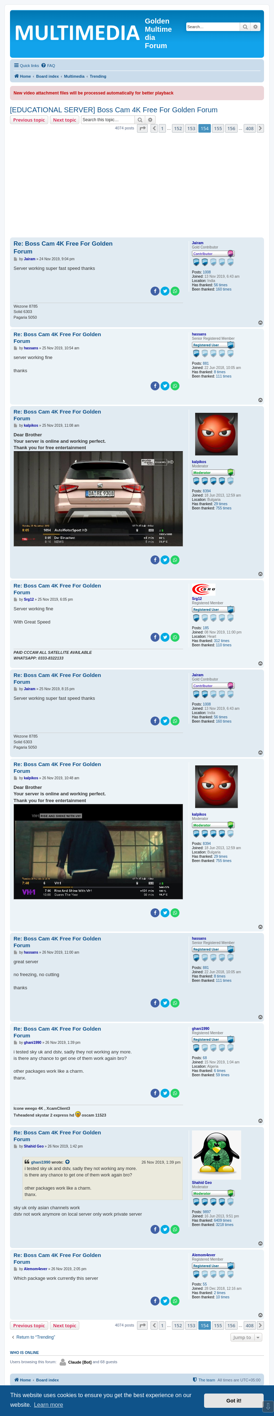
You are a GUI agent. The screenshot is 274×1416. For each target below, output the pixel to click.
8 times (219, 372)
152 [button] (178, 128)
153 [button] (191, 128)
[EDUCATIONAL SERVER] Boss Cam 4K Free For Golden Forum (114, 110)
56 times (221, 285)
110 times (223, 645)
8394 (207, 491)
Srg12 (197, 599)
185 (206, 628)
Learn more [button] (48, 1405)
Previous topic (29, 120)
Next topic (64, 120)
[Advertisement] (137, 186)
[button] (142, 128)
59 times (222, 1075)
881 (206, 363)
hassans (199, 334)
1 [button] (162, 128)
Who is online (24, 1352)
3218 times (224, 1225)
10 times (222, 1297)
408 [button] (250, 128)
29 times (221, 504)
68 (205, 1058)
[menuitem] (48, 65)
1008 (207, 272)
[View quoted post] (68, 1162)
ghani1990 (200, 1029)
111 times (223, 376)
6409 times (223, 1220)
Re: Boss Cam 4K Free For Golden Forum (63, 247)
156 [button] (231, 128)
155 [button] (218, 128)
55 (205, 1284)
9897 (207, 1212)
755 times (223, 508)
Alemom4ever (203, 1255)
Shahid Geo (202, 1183)
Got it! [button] (234, 1401)
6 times (219, 1071)
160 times (223, 289)
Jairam (197, 243)
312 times (221, 641)
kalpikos (199, 462)
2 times (219, 1293)
